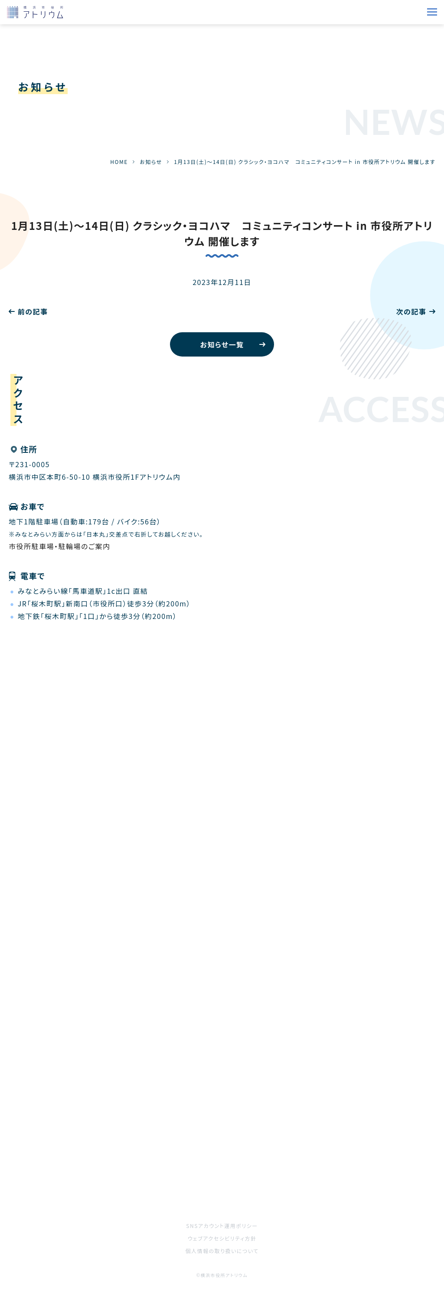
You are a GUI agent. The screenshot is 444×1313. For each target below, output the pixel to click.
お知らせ (151, 161)
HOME (118, 161)
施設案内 (237, 1145)
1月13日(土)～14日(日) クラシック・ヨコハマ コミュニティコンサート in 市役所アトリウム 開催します (222, 233)
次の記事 (411, 311)
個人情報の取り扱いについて (221, 1250)
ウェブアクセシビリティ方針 (222, 1238)
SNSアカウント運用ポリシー (222, 1225)
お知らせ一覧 (222, 344)
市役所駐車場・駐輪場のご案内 (60, 546)
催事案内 (24, 1145)
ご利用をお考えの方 (42, 1169)
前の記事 (33, 311)
